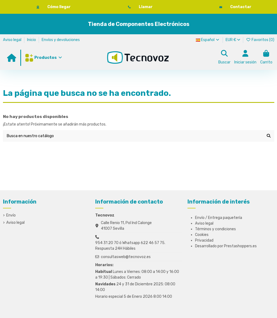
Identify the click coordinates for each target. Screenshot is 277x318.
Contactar (240, 7)
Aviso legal (12, 40)
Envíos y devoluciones (61, 40)
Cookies (202, 234)
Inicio (32, 40)
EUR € (233, 40)
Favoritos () (260, 40)
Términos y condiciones (215, 229)
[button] (43, 58)
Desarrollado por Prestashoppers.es (226, 246)
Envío (11, 215)
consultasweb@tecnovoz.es (126, 257)
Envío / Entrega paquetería (218, 217)
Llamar (146, 7)
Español (208, 40)
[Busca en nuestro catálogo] (268, 136)
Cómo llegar (59, 7)
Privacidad (204, 240)
